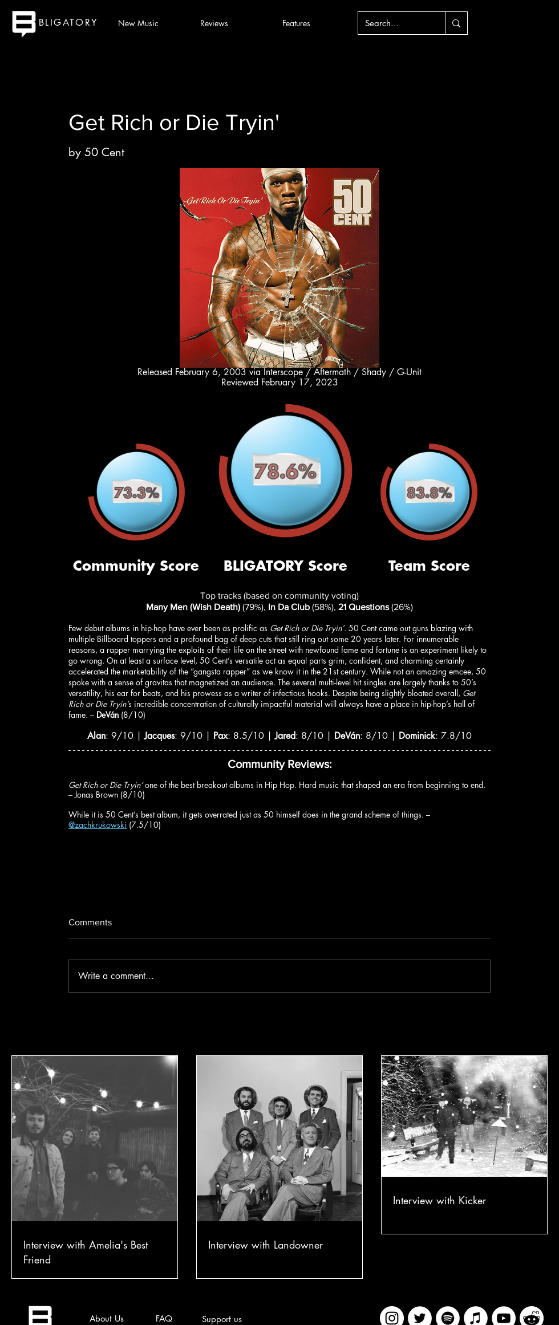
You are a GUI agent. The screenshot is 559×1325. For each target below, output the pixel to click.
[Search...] (393, 23)
